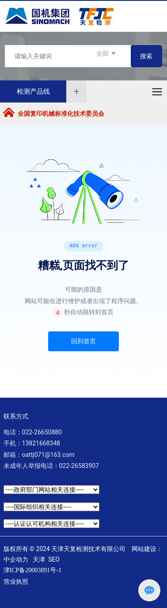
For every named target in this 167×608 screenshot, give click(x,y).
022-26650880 (42, 432)
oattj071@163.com (48, 454)
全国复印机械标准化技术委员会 (61, 113)
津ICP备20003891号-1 (32, 570)
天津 (39, 559)
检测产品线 (33, 91)
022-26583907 (79, 465)
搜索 (146, 56)
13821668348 (41, 443)
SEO (54, 559)
